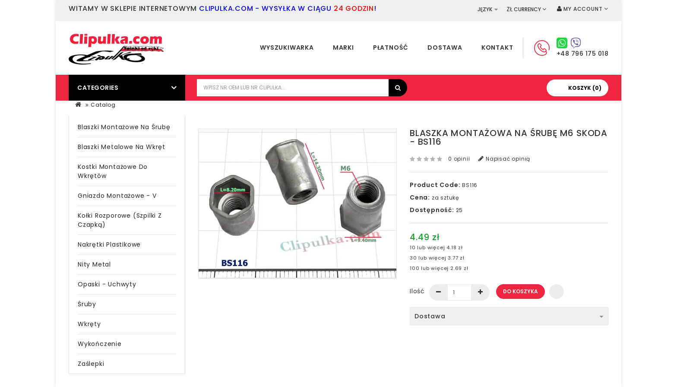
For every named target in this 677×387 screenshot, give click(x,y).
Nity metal (94, 264)
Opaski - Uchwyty (107, 284)
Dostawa (444, 47)
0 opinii (459, 158)
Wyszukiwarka (287, 47)
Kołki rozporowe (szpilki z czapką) (120, 220)
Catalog (103, 104)
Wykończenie (100, 343)
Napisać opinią (504, 158)
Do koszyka (520, 291)
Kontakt (497, 47)
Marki (343, 47)
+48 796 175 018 (583, 53)
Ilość (417, 291)
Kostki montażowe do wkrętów (113, 171)
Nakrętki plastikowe (109, 244)
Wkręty (89, 324)
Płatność (390, 47)
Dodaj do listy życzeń (556, 291)
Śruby (87, 304)
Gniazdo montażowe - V (117, 195)
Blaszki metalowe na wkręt (121, 147)
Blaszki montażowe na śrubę (124, 127)
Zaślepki (91, 363)
